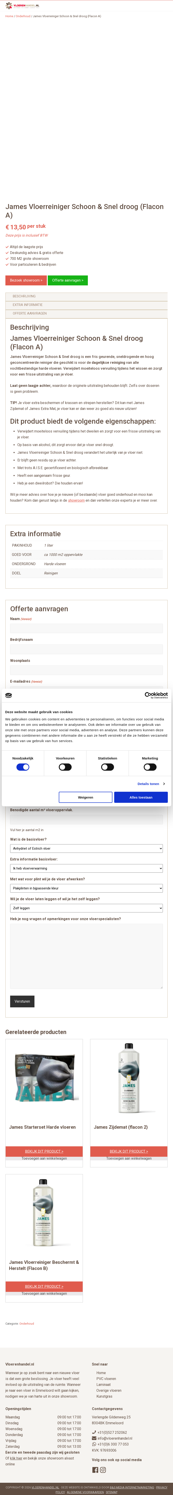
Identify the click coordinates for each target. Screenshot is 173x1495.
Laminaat (103, 1383)
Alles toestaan (141, 797)
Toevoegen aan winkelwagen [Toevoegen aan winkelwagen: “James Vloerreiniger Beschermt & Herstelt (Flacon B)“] (44, 1292)
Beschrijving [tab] (24, 296)
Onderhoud (23, 16)
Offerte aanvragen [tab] (30, 313)
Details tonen (148, 784)
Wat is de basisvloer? (28, 839)
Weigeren (85, 797)
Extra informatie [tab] (28, 305)
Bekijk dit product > (44, 1150)
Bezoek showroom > (26, 280)
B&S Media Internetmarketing (132, 1485)
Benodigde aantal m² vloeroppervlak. (41, 810)
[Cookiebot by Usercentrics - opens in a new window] (148, 695)
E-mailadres (26, 681)
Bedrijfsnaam (21, 639)
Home (101, 1371)
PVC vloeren (106, 1377)
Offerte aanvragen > (67, 280)
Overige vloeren (108, 1389)
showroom (76, 500)
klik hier (16, 1456)
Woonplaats (20, 660)
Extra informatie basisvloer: (34, 859)
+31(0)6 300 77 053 (113, 1442)
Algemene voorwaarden (85, 1490)
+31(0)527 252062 (112, 1431)
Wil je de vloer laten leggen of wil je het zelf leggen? (55, 899)
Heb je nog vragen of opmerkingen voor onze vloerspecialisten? (65, 919)
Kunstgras (104, 1394)
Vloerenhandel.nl (45, 1485)
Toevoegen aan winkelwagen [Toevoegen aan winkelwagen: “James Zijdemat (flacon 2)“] (129, 1157)
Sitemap (111, 1490)
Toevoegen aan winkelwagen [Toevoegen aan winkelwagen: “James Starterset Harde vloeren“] (44, 1157)
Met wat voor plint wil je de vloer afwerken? (47, 879)
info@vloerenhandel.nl (115, 1436)
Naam (21, 619)
